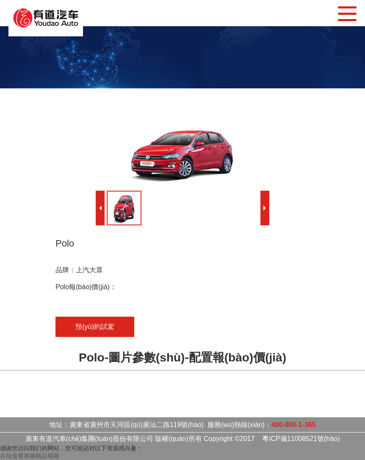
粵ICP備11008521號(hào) (301, 438)
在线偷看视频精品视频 (29, 455)
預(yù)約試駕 (94, 326)
